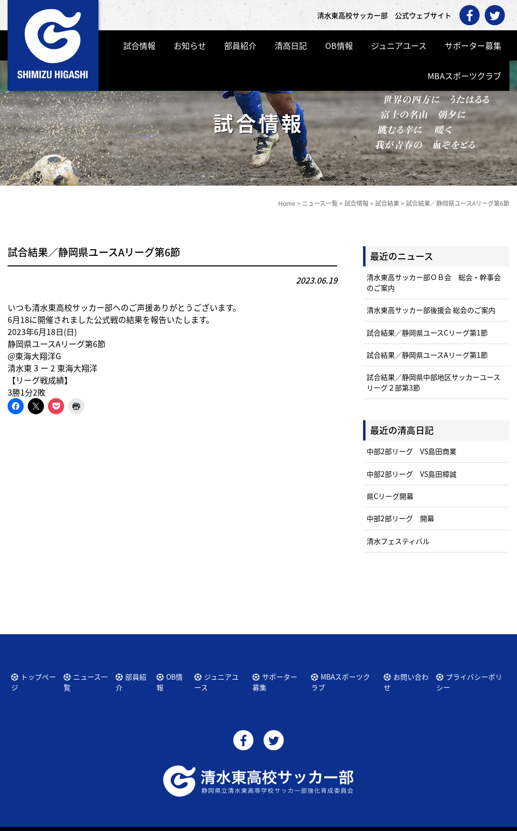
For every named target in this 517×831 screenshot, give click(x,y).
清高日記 (291, 45)
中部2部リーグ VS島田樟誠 (411, 474)
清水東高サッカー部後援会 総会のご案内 (431, 310)
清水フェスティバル (398, 541)
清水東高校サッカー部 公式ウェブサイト (268, 822)
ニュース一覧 (90, 675)
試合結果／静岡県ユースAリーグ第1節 (427, 355)
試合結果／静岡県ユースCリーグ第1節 (427, 332)
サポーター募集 (473, 45)
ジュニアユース (399, 45)
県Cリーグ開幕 (390, 496)
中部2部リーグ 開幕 (400, 518)
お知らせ (190, 45)
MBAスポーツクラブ (464, 76)
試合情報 (139, 45)
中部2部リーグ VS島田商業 (411, 451)
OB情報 (339, 45)
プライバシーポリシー (473, 675)
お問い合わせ (408, 675)
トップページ (37, 675)
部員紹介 (240, 45)
